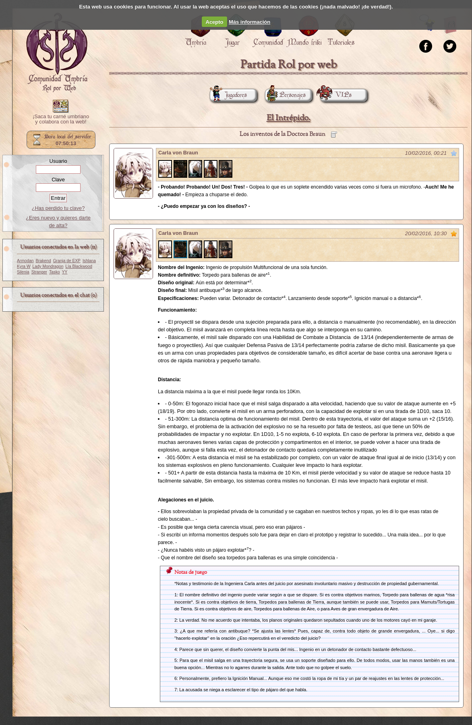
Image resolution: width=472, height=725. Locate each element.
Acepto (215, 22)
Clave (58, 180)
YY (65, 272)
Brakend (43, 261)
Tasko (54, 272)
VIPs (336, 95)
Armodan (25, 261)
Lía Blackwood (78, 266)
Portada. (56, 52)
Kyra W (24, 266)
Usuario (58, 161)
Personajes (285, 95)
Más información (249, 22)
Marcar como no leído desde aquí (454, 153)
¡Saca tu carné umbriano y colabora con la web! (61, 119)
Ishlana (89, 261)
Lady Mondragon (48, 266)
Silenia (23, 272)
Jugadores (228, 95)
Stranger (39, 272)
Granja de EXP (67, 261)
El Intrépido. (289, 118)
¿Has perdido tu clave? (58, 208)
